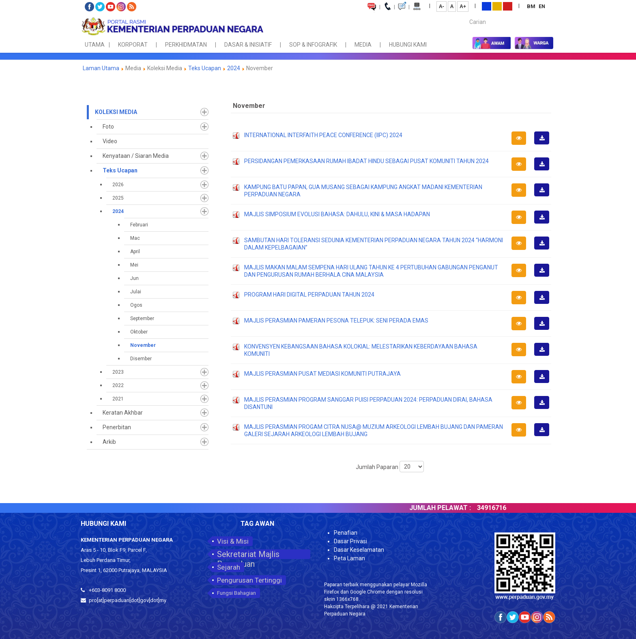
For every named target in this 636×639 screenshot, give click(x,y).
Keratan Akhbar (123, 412)
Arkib (109, 442)
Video (110, 141)
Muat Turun (544, 223)
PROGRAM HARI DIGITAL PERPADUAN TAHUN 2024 (309, 294)
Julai (135, 292)
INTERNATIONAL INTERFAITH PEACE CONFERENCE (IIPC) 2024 (323, 135)
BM (532, 6)
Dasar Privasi (350, 541)
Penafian (345, 532)
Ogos (136, 305)
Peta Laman (349, 558)
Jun (134, 278)
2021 (118, 399)
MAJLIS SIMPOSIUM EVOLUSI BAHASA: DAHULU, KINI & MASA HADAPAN (337, 214)
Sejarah (228, 567)
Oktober (139, 332)
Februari (139, 225)
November (143, 345)
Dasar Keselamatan (359, 549)
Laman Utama (101, 68)
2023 (118, 372)
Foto (108, 126)
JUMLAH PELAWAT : (461, 508)
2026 (118, 184)
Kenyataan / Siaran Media (136, 156)
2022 (118, 385)
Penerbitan (117, 427)
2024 (233, 68)
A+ (463, 6)
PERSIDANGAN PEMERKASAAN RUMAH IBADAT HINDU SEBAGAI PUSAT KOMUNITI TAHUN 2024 (366, 161)
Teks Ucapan (204, 68)
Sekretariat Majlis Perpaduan (248, 554)
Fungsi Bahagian (236, 593)
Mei (134, 265)
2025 (118, 198)
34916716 (513, 508)
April (135, 251)
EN (542, 6)
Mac (135, 238)
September (142, 318)
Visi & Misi (233, 541)
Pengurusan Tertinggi (249, 580)
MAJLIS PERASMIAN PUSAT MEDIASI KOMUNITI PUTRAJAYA (322, 373)
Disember (141, 358)
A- (441, 6)
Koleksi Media (116, 112)
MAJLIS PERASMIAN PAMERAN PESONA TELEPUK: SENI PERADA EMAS (336, 320)
